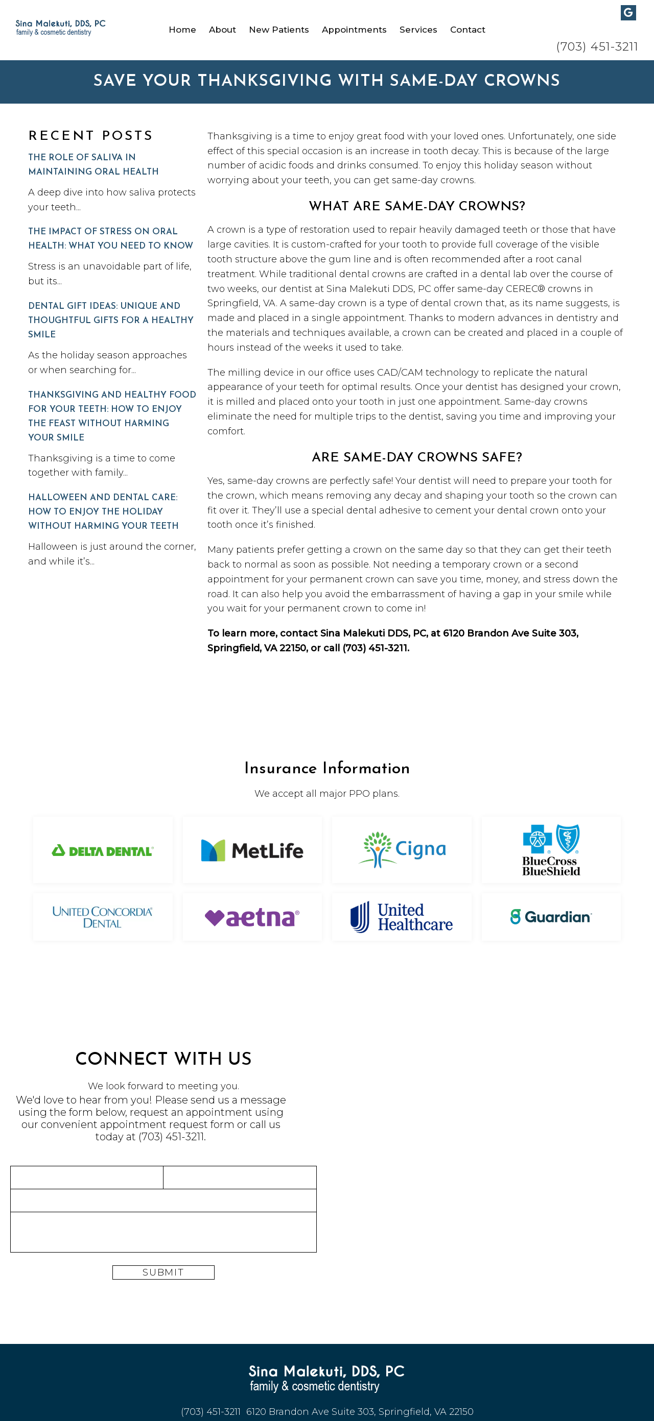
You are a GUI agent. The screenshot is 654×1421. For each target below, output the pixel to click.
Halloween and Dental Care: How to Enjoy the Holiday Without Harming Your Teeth (103, 512)
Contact (467, 29)
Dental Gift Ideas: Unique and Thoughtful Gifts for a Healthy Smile (111, 320)
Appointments (354, 29)
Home (182, 29)
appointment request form (167, 1124)
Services (418, 29)
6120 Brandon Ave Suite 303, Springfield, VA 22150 (360, 1411)
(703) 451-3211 (597, 47)
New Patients (279, 29)
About (222, 29)
